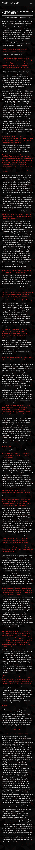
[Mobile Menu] (31, 3)
